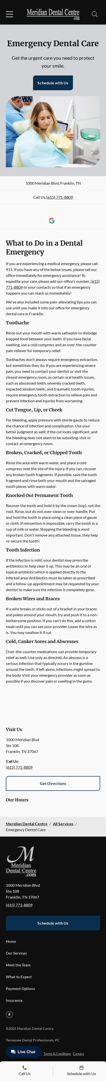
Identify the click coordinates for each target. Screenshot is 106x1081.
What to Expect (19, 977)
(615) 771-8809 (59, 197)
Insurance (14, 1000)
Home (11, 941)
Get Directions (53, 783)
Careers (78, 1054)
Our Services (16, 953)
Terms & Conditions (57, 1054)
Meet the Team (18, 965)
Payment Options (20, 988)
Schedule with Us (52, 82)
